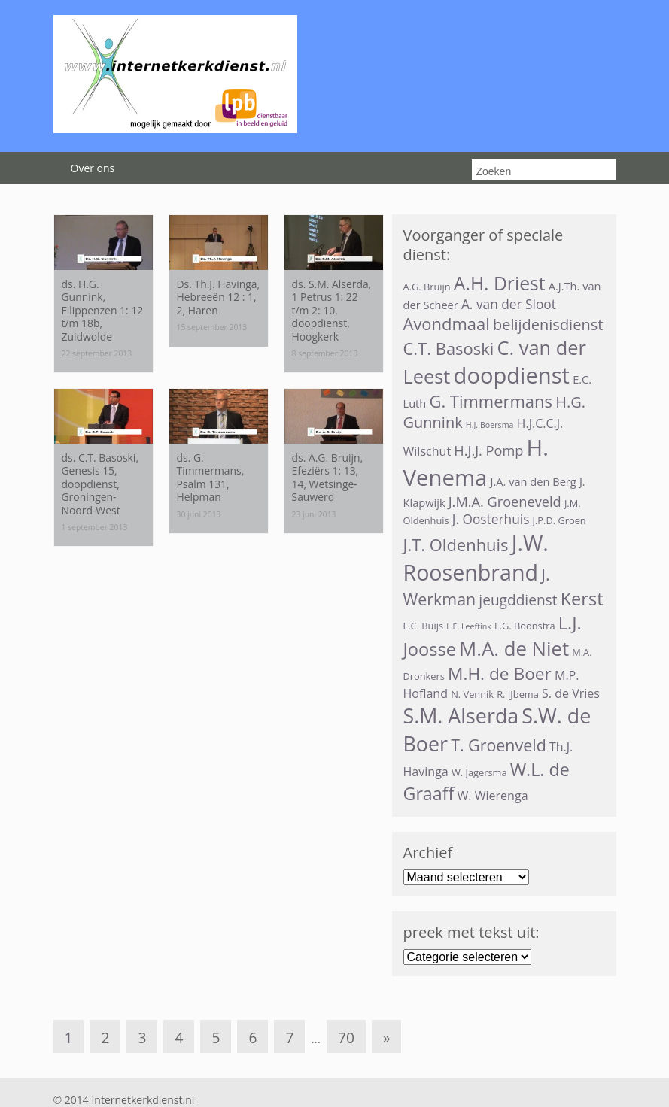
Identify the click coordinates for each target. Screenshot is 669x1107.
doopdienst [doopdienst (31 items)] (512, 375)
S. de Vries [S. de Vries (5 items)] (571, 693)
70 (346, 1037)
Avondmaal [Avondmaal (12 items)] (446, 324)
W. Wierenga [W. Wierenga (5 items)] (492, 795)
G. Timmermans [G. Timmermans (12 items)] (490, 401)
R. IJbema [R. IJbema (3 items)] (518, 694)
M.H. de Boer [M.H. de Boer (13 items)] (500, 673)
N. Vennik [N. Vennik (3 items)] (472, 694)
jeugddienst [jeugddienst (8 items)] (518, 600)
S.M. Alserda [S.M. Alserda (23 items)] (461, 715)
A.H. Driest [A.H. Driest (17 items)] (500, 283)
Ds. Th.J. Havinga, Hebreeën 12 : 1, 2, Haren (218, 297)
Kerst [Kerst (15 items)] (582, 599)
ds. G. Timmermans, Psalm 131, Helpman (211, 477)
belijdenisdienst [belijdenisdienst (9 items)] (548, 324)
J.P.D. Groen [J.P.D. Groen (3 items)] (559, 520)
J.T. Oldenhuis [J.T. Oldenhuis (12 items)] (456, 545)
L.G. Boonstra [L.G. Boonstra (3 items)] (524, 625)
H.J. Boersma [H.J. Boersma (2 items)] (490, 425)
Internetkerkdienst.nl (142, 1100)
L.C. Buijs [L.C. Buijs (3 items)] (423, 625)
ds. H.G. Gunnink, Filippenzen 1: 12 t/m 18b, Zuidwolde (103, 310)
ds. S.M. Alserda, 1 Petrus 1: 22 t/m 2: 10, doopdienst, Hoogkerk (332, 310)
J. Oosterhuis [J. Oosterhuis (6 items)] (491, 519)
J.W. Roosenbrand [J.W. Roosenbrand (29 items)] (476, 557)
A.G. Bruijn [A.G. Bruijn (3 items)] (427, 286)
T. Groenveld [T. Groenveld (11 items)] (498, 745)
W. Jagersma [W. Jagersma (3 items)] (479, 772)
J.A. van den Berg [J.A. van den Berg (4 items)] (533, 481)
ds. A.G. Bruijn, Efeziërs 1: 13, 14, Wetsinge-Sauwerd (327, 477)
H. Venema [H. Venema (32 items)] (476, 462)
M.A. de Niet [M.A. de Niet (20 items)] (514, 648)
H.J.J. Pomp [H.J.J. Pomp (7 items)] (488, 450)
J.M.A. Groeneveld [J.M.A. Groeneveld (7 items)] (505, 502)
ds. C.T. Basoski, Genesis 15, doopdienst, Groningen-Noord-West (100, 483)
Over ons (93, 168)
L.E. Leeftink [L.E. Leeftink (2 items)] (468, 626)
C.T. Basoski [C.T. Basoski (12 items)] (448, 348)
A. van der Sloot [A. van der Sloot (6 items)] (508, 304)
